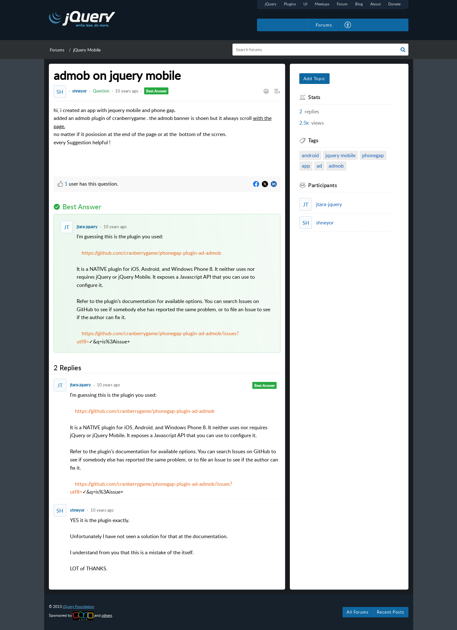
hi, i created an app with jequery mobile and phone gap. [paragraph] (167, 131)
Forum (342, 4)
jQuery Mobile (87, 50)
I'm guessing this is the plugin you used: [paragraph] (175, 289)
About (375, 4)
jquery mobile (340, 155)
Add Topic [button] (314, 78)
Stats (314, 97)
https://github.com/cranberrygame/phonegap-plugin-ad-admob (151, 252)
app (306, 165)
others (107, 615)
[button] (403, 49)
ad (319, 165)
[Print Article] (266, 91)
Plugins (290, 4)
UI (305, 4)
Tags (313, 140)
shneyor (79, 91)
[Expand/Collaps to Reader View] (277, 91)
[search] (320, 50)
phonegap (373, 155)
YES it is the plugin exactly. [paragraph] (175, 545)
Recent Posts (390, 612)
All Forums (358, 612)
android (310, 155)
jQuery (270, 4)
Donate (394, 4)
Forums (57, 50)
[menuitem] (348, 25)
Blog (359, 4)
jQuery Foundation (78, 606)
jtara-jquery (87, 226)
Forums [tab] (324, 25)
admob (336, 165)
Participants (322, 185)
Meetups (322, 4)
